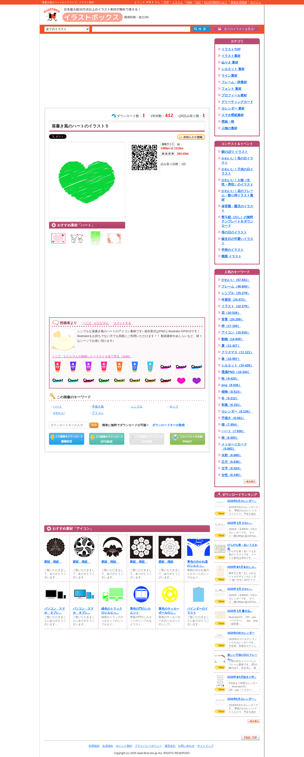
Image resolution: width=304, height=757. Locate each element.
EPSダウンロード (106, 439)
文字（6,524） (231, 468)
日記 (198, 2)
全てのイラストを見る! (236, 29)
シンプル (136, 406)
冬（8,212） (230, 398)
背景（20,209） (232, 319)
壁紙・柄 (227, 121)
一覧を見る (250, 481)
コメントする (122, 323)
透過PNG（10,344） (236, 372)
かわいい (59, 413)
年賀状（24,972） (234, 299)
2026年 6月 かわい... (239, 589)
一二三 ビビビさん (95, 323)
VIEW (220, 513)
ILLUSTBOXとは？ (215, 2)
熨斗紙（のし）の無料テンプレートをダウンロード (237, 221)
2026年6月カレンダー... (241, 699)
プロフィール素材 (234, 95)
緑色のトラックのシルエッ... (111, 610)
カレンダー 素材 (233, 108)
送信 (94, 425)
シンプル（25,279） (235, 293)
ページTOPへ (250, 737)
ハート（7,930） (233, 431)
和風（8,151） (231, 405)
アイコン (98, 413)
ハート (57, 406)
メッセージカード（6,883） (234, 446)
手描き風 (98, 406)
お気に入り (191, 137)
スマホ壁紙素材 (232, 115)
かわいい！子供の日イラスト (237, 171)
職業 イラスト (231, 256)
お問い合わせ (186, 745)
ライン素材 (229, 75)
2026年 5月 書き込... (239, 611)
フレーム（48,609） (235, 286)
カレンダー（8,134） (236, 411)
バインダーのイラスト (197, 610)
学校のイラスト (232, 250)
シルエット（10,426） (237, 365)
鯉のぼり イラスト (234, 152)
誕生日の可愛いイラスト (237, 241)
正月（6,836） (231, 462)
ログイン (255, 2)
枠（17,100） (231, 326)
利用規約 (94, 745)
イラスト (177, 2)
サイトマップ (205, 745)
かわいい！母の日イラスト (237, 160)
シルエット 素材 (233, 69)
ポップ (173, 406)
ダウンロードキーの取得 (168, 425)
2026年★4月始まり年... (241, 677)
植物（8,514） (231, 391)
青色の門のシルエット (140, 610)
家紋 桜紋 (53, 561)
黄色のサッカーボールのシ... (169, 610)
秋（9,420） (230, 378)
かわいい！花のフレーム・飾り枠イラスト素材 (237, 195)
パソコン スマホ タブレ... (54, 610)
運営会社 (170, 745)
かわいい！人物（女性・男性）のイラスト (237, 182)
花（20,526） (231, 313)
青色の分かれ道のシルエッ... (197, 563)
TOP (166, 2)
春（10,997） (231, 359)
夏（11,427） (231, 345)
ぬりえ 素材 (229, 62)
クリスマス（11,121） (237, 352)
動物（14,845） (232, 339)
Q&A (189, 2)
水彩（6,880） (231, 455)
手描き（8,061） (233, 418)
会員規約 (107, 745)
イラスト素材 (230, 56)
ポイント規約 (124, 745)
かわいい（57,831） (235, 280)
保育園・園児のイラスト (237, 208)
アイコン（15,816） (235, 332)
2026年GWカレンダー (241, 633)
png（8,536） (231, 385)
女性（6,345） (231, 475)
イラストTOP (231, 49)
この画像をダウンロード (66, 439)
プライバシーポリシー (148, 745)
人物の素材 (229, 128)
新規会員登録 (239, 2)
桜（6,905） (230, 438)
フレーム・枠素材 (234, 82)
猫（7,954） (230, 424)
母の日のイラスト (234, 232)
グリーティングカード (237, 102)
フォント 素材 (231, 88)
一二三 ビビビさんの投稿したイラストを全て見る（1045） (92, 356)
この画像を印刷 (187, 439)
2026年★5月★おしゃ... (241, 567)
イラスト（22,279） (235, 306)
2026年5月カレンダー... (241, 501)
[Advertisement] (18, 75)
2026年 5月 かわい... (239, 523)
